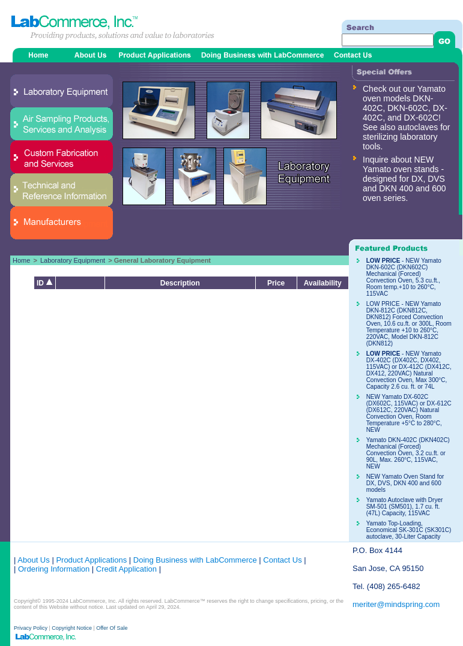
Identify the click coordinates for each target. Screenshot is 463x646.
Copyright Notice (72, 628)
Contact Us (282, 559)
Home (21, 260)
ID (45, 283)
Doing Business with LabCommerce (195, 559)
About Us (33, 559)
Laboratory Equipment (72, 260)
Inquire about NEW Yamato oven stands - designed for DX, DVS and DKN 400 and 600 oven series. (404, 179)
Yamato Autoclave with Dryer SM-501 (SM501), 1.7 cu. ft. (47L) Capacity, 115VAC (404, 506)
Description (180, 283)
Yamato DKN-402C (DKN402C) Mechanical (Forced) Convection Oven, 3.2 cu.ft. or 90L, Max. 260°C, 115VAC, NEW (408, 453)
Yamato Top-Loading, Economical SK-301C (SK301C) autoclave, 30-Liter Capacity (409, 530)
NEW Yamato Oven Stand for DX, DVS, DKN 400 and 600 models (405, 483)
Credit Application (126, 568)
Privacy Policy (31, 628)
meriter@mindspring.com (396, 604)
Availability (323, 283)
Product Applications (91, 559)
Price (276, 283)
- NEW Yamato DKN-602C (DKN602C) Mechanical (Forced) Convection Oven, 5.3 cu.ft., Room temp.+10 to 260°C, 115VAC (403, 277)
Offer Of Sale (111, 628)
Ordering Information (52, 568)
